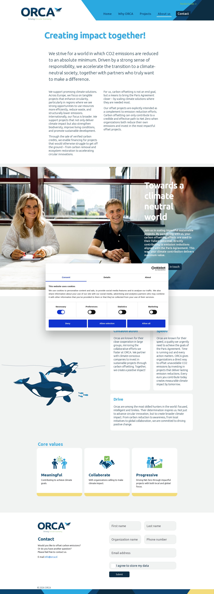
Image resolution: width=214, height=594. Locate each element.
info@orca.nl (51, 557)
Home (107, 13)
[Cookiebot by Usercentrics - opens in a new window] (153, 268)
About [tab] (148, 277)
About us (164, 13)
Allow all (146, 323)
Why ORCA (125, 13)
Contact (183, 13)
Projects (145, 13)
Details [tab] (107, 277)
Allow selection (106, 323)
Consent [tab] (66, 277)
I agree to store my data (132, 565)
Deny (67, 323)
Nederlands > (188, 3)
